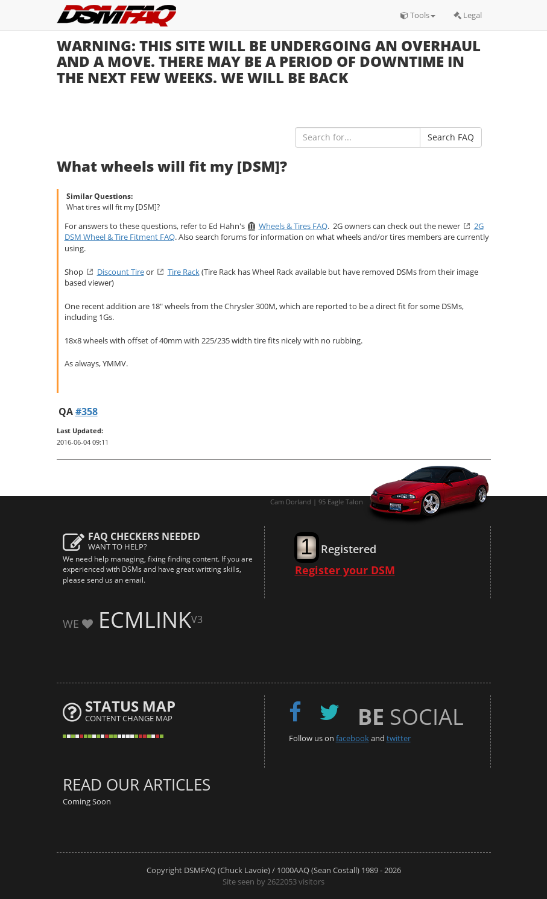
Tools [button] (417, 15)
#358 (86, 411)
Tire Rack (184, 271)
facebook (352, 738)
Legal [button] (468, 15)
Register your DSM (345, 570)
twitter (399, 738)
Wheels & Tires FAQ (293, 226)
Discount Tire (120, 271)
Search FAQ (451, 137)
